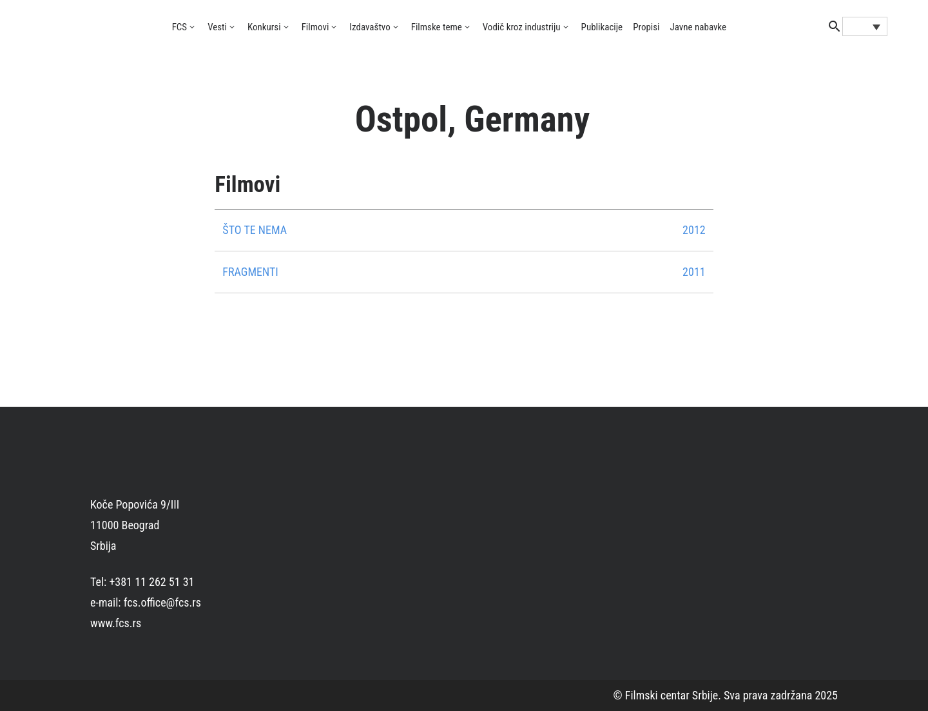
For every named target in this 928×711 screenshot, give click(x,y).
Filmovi (315, 27)
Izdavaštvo (369, 27)
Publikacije (602, 27)
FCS (180, 27)
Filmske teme (436, 27)
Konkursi (264, 27)
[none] (864, 26)
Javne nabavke (698, 27)
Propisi (646, 27)
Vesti (217, 27)
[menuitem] (864, 26)
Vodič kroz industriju (522, 27)
